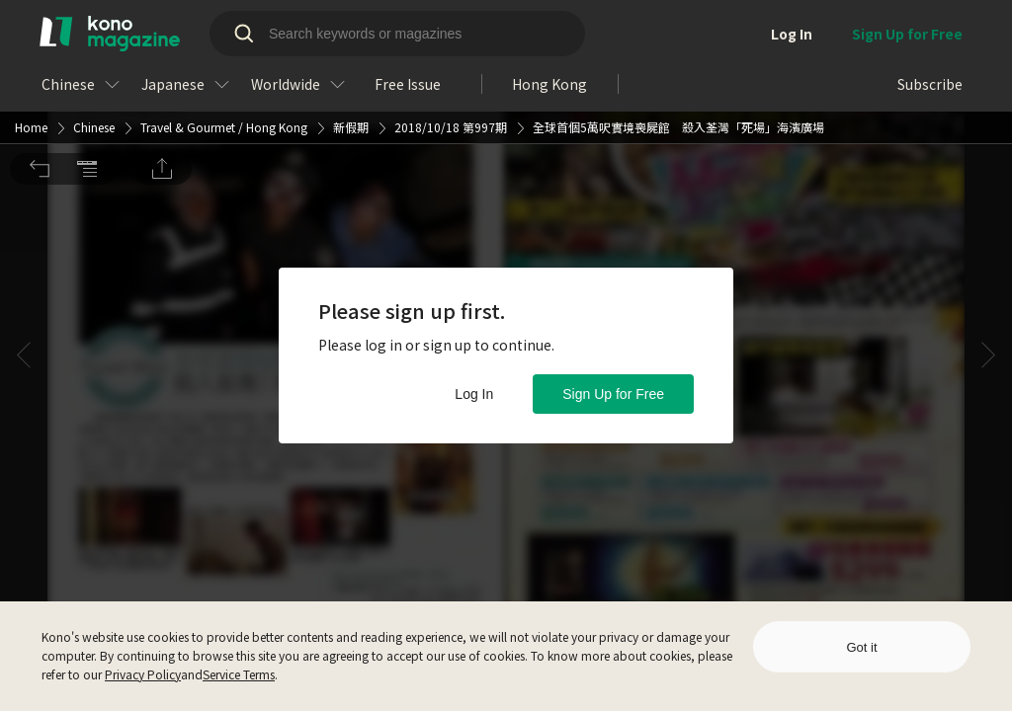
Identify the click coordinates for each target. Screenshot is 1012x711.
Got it (861, 647)
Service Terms (239, 674)
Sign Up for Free (613, 394)
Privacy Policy (143, 674)
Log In (474, 394)
